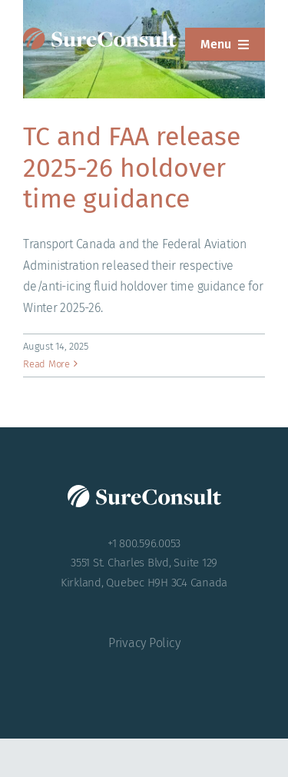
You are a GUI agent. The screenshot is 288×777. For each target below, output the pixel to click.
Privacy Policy (144, 643)
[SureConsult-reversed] (100, 33)
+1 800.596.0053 (144, 543)
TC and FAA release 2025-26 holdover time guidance (131, 167)
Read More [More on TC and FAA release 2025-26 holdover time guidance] (46, 364)
